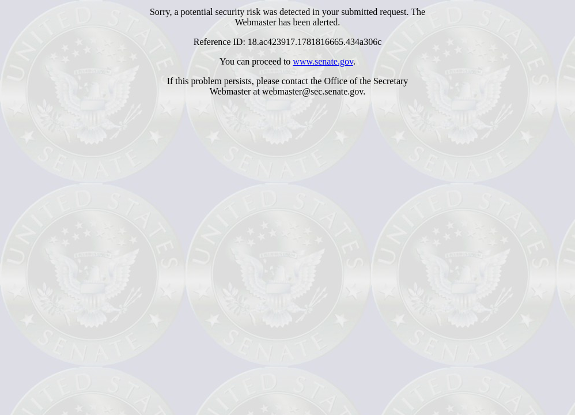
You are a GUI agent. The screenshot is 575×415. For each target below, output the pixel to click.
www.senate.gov (323, 61)
